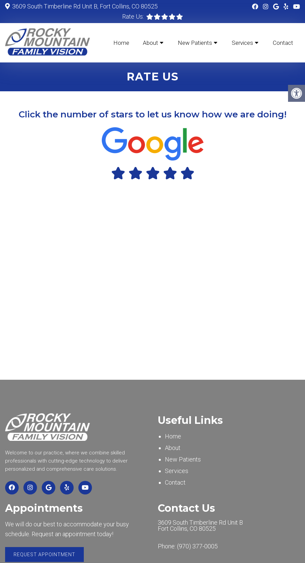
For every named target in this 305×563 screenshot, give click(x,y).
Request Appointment (44, 554)
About (150, 42)
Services (242, 42)
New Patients (195, 42)
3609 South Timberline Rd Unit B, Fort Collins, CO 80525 (84, 6)
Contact (283, 42)
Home (121, 42)
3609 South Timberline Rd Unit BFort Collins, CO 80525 (200, 526)
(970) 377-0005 (197, 546)
